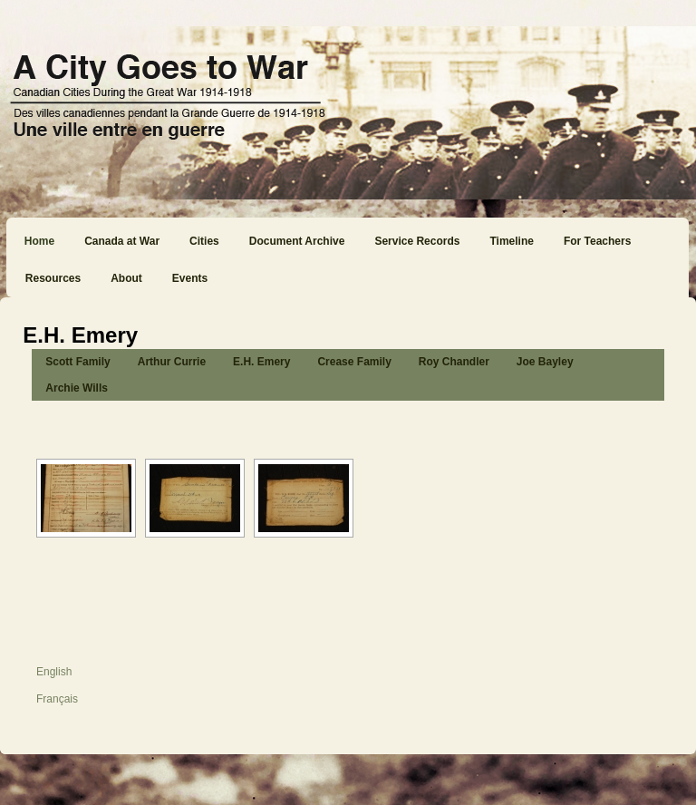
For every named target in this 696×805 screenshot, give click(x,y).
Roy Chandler (454, 361)
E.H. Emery (261, 361)
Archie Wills (76, 388)
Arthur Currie (172, 361)
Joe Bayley (545, 361)
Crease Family (354, 361)
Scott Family (77, 361)
